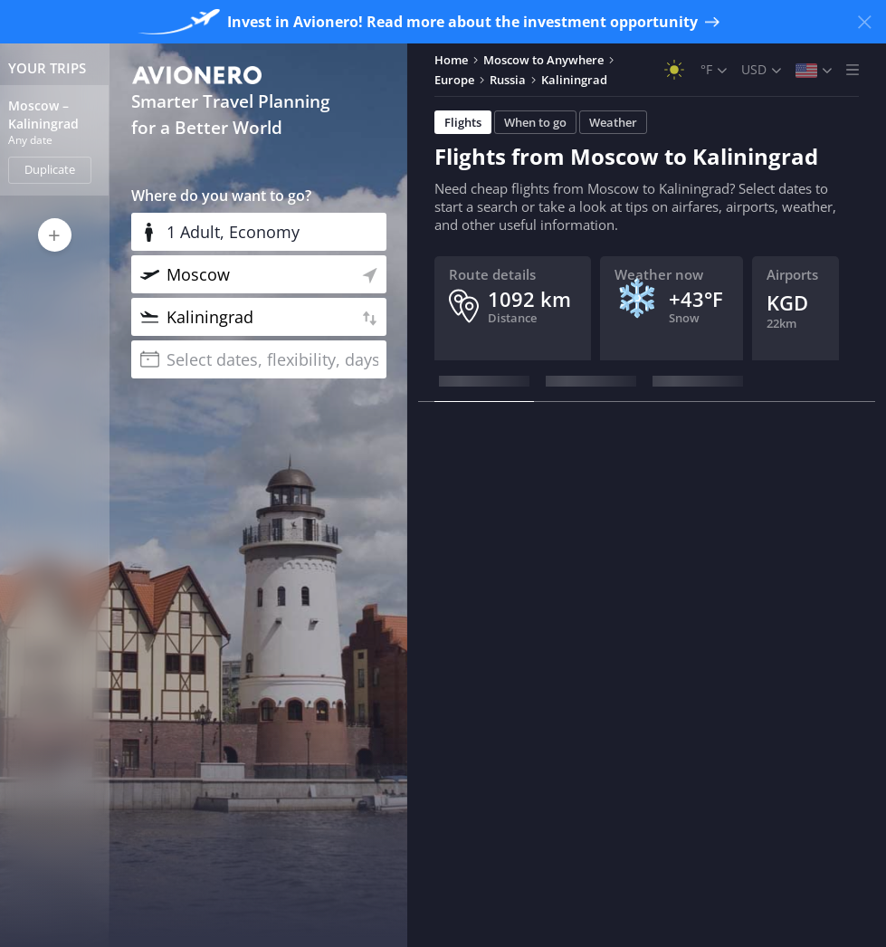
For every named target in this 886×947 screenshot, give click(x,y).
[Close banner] (864, 22)
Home (451, 60)
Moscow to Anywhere (543, 60)
